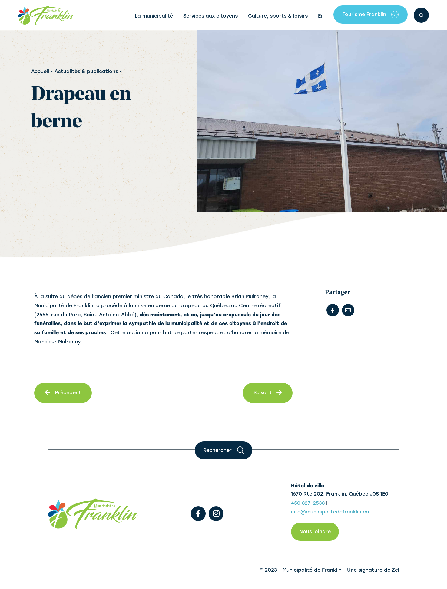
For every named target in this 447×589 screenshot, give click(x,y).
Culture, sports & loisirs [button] (278, 16)
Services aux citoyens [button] (210, 16)
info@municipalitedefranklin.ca (331, 512)
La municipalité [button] (154, 16)
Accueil (40, 71)
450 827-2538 (308, 503)
